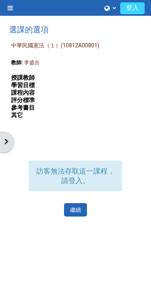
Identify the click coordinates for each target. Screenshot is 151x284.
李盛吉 (32, 62)
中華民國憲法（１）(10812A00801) (55, 45)
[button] (110, 7)
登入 (132, 7)
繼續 (75, 210)
